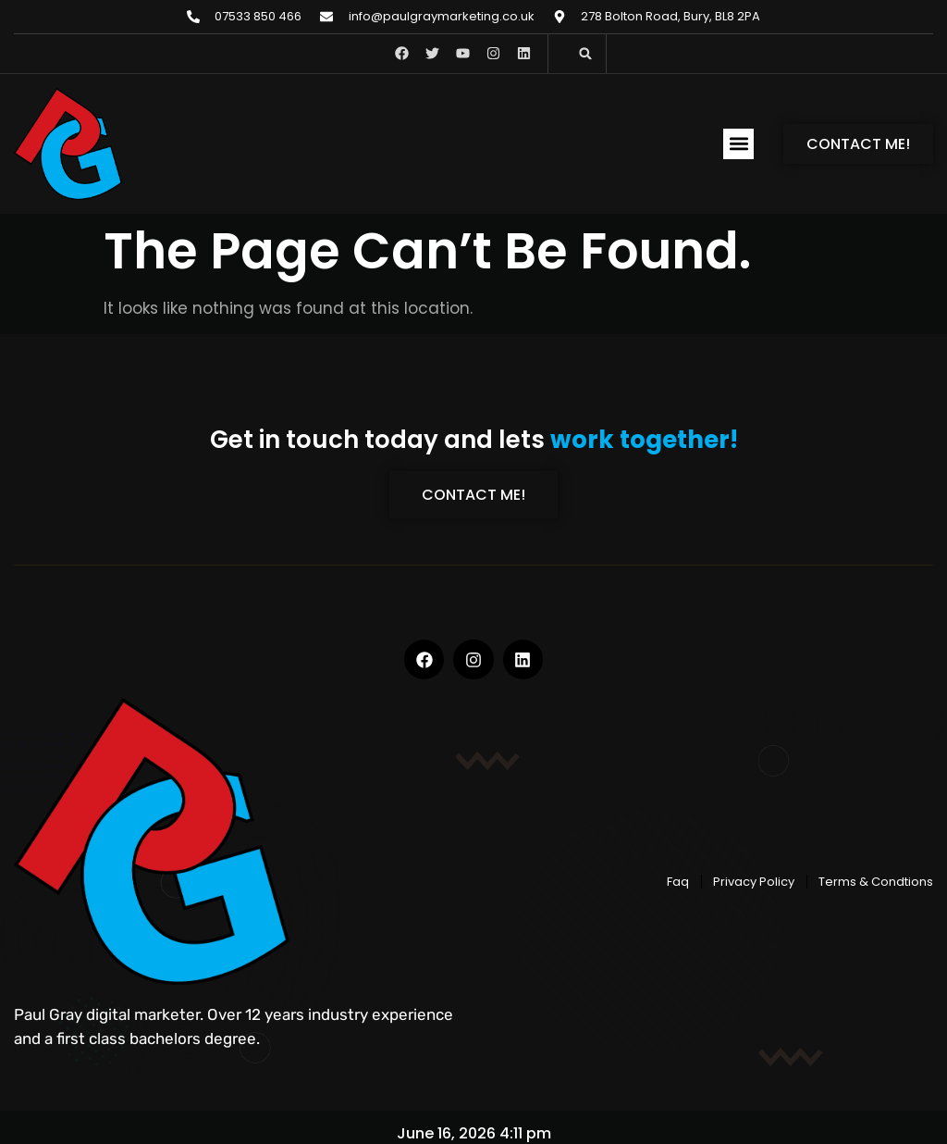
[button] (585, 53)
